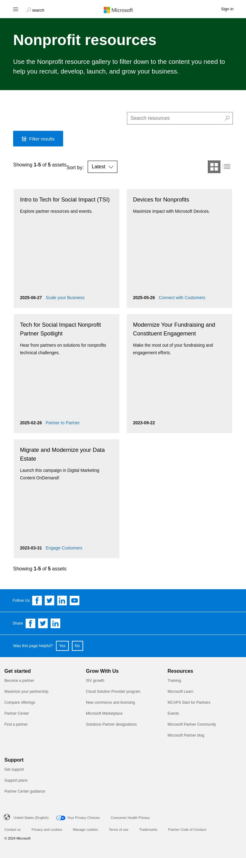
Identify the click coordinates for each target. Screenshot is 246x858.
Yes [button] (62, 646)
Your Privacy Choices (83, 818)
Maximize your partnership (26, 691)
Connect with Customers (182, 297)
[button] (35, 9)
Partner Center (16, 713)
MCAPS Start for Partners (189, 702)
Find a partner (16, 724)
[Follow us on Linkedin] (62, 600)
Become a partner (19, 680)
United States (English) (31, 818)
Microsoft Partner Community (192, 724)
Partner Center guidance (24, 791)
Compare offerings (19, 702)
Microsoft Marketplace (104, 713)
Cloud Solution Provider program (113, 691)
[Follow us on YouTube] (75, 600)
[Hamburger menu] (15, 9)
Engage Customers (64, 548)
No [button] (77, 646)
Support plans (16, 780)
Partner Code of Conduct (187, 829)
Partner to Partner (63, 423)
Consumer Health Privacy (130, 818)
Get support (14, 769)
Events (173, 713)
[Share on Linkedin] (56, 623)
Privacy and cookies (47, 829)
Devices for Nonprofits (161, 199)
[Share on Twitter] (43, 623)
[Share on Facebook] (31, 623)
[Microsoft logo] (123, 10)
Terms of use (118, 829)
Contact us (12, 829)
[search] (180, 118)
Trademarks (148, 829)
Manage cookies (85, 829)
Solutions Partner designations (111, 724)
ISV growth (95, 680)
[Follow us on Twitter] (50, 600)
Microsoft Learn (180, 691)
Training (174, 680)
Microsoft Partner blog (186, 735)
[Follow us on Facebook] (37, 600)
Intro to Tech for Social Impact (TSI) (65, 199)
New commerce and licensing (110, 702)
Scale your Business (65, 297)
